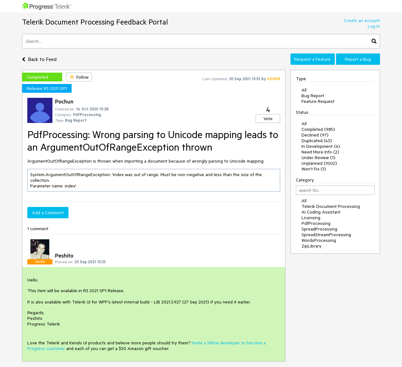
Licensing (311, 217)
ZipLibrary (311, 246)
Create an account (362, 20)
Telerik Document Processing (331, 206)
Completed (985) (318, 129)
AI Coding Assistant (321, 212)
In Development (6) (321, 146)
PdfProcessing (316, 223)
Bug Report (313, 95)
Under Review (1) (318, 157)
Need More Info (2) (320, 152)
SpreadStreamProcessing (326, 234)
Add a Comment (48, 212)
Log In (374, 26)
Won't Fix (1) (314, 169)
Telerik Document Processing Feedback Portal (95, 21)
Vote (268, 118)
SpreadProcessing (319, 229)
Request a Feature (312, 59)
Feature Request (318, 101)
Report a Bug (358, 59)
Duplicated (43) (317, 140)
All (304, 90)
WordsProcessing (319, 240)
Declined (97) (315, 135)
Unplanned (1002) (319, 163)
